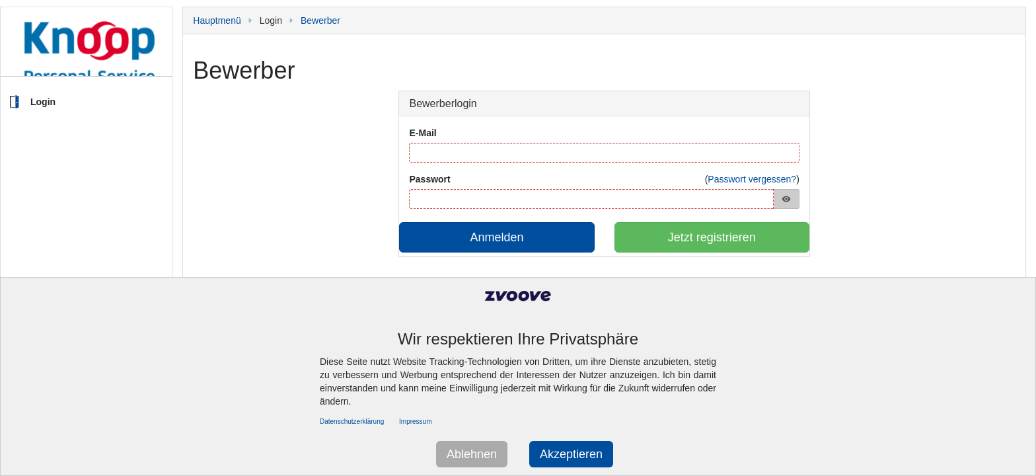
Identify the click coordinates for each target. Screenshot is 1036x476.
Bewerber (320, 20)
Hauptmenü (216, 20)
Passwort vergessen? (752, 179)
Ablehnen (472, 454)
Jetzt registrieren (712, 237)
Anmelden (497, 237)
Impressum (415, 421)
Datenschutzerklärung (352, 421)
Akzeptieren (571, 454)
